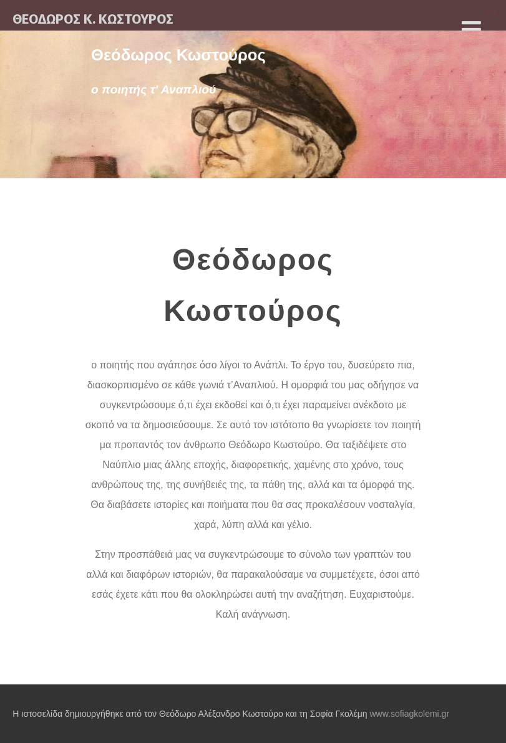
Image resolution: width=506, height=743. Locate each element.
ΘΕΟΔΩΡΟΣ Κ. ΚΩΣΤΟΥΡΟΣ (92, 19)
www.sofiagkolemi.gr (409, 714)
